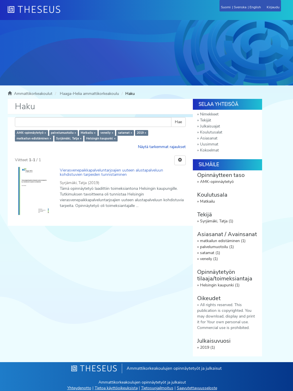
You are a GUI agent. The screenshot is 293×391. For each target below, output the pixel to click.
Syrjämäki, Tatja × (69, 138)
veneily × (106, 133)
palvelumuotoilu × (63, 133)
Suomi (226, 7)
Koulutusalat (211, 132)
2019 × (141, 133)
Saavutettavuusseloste (197, 388)
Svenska (240, 7)
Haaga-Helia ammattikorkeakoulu (89, 93)
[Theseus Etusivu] (65, 13)
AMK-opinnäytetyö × (31, 133)
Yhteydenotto (79, 388)
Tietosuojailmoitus (157, 388)
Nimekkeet (209, 114)
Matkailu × (88, 133)
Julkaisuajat (210, 126)
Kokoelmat (209, 150)
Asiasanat (208, 138)
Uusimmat (209, 144)
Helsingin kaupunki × (101, 138)
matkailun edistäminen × (34, 138)
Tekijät (205, 120)
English (255, 7)
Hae (178, 122)
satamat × (125, 133)
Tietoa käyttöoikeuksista (116, 388)
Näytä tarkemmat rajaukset (162, 146)
